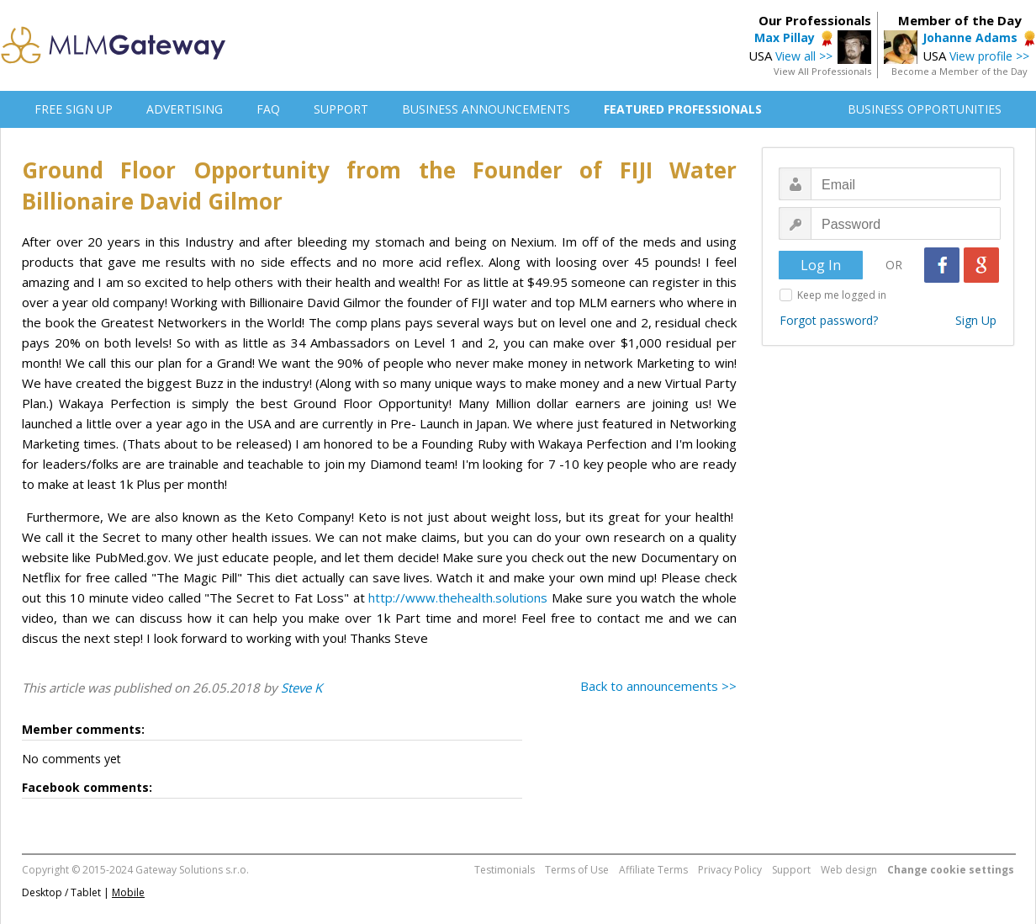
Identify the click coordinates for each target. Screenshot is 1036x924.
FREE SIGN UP (73, 109)
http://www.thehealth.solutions (457, 597)
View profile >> (989, 56)
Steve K (301, 687)
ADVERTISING (184, 109)
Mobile (128, 892)
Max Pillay (784, 37)
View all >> (803, 56)
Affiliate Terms (653, 870)
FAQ (268, 109)
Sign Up (975, 320)
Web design (849, 870)
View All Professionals (822, 71)
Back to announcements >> (658, 685)
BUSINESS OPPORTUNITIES (925, 109)
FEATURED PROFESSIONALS (683, 109)
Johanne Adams (970, 37)
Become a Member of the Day (959, 71)
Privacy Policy (730, 870)
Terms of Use (577, 870)
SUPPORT (341, 109)
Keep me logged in (841, 295)
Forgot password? (829, 320)
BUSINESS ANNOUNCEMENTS (486, 109)
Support (791, 870)
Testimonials (504, 870)
